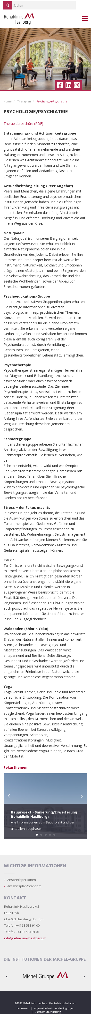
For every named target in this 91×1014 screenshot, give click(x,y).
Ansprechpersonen (21, 879)
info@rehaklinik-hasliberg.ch (25, 938)
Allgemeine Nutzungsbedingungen (54, 1008)
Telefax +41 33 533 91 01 (21, 932)
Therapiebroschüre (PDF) (23, 123)
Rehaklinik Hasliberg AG (21, 906)
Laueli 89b (11, 913)
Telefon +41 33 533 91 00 (22, 925)
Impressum (23, 1008)
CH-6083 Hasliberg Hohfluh (23, 919)
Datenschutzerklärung (48, 1012)
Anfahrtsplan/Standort (24, 886)
